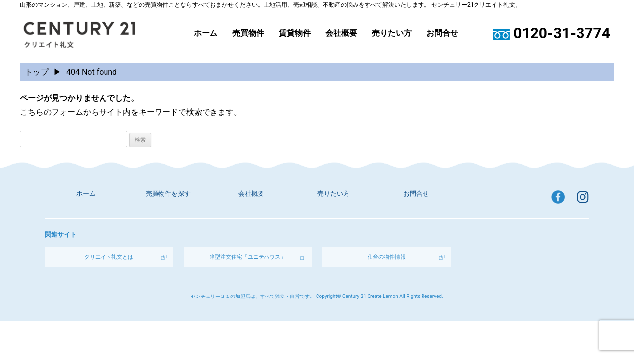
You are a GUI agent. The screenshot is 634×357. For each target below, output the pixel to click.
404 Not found (91, 72)
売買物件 (248, 33)
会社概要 (341, 33)
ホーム (205, 33)
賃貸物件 (295, 33)
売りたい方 (392, 33)
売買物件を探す (168, 193)
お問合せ (442, 33)
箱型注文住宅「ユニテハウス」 (248, 257)
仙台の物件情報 (387, 257)
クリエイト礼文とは (108, 257)
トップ (37, 72)
